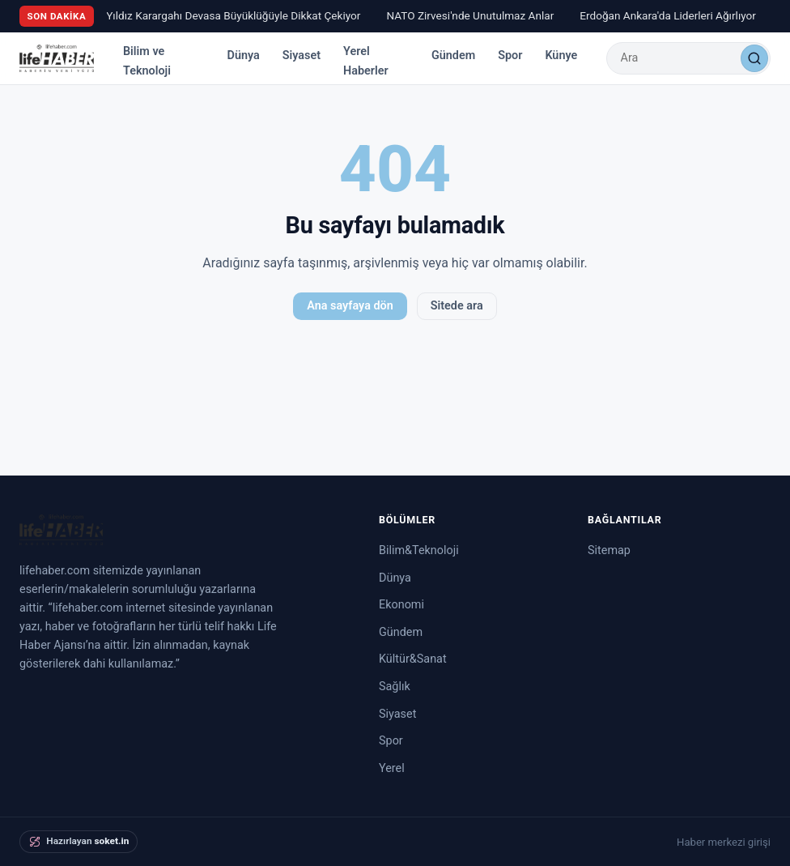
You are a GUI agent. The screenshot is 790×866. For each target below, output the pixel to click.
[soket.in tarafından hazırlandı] (78, 841)
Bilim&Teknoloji (419, 550)
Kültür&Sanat (413, 659)
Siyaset (301, 55)
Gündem (453, 55)
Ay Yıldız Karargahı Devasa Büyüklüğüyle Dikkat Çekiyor (229, 15)
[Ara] (754, 58)
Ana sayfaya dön (350, 306)
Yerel (392, 768)
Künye (561, 55)
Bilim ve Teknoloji (147, 61)
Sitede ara (457, 306)
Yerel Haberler (366, 61)
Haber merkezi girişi (724, 842)
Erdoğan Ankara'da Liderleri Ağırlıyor (671, 15)
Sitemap (609, 550)
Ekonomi (401, 605)
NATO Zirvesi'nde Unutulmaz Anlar (473, 15)
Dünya (243, 55)
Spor (510, 55)
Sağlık (394, 686)
